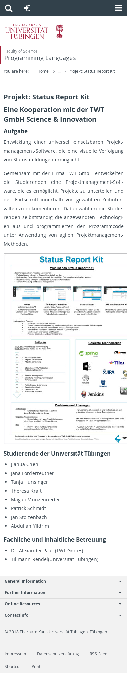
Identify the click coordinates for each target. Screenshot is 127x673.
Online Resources (60, 604)
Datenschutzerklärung (58, 654)
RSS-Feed (98, 654)
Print (35, 666)
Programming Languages (40, 58)
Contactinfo (60, 615)
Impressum (15, 654)
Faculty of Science (21, 51)
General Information (60, 581)
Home (43, 71)
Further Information (60, 592)
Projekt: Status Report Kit (91, 71)
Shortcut (13, 666)
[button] (8, 8)
